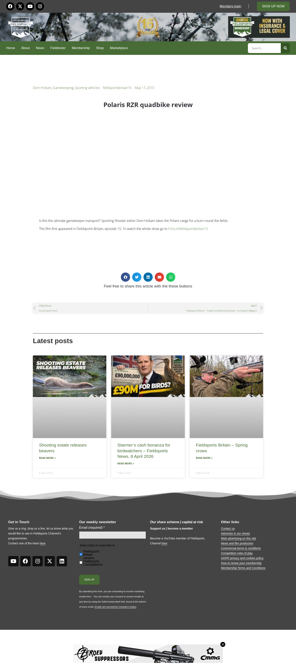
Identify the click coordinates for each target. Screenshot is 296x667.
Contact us (228, 528)
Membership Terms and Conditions (243, 568)
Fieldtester (58, 48)
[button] (125, 277)
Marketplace (119, 48)
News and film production (237, 543)
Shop (100, 48)
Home (10, 48)
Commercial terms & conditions (241, 548)
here (42, 543)
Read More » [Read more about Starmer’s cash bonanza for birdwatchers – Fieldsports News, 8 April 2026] (125, 463)
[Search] (285, 48)
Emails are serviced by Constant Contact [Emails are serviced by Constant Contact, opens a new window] (115, 607)
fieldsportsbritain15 (117, 87)
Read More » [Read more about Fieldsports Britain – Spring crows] (204, 458)
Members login (230, 6)
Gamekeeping (63, 87)
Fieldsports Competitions (92, 563)
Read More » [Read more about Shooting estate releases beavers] (47, 458)
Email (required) (92, 527)
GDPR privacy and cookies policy (242, 558)
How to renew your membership (241, 563)
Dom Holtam (42, 87)
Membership (81, 48)
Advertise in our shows (235, 533)
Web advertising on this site (238, 538)
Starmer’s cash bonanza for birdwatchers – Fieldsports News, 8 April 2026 (143, 451)
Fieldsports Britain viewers (91, 555)
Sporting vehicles (87, 87)
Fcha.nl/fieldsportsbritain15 (188, 228)
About (25, 48)
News (40, 48)
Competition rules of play (237, 553)
